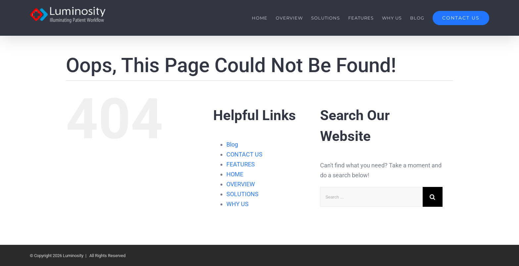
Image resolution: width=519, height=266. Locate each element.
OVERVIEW (240, 184)
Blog (232, 144)
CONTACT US (244, 154)
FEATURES (240, 164)
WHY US (237, 203)
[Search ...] (371, 197)
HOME (234, 174)
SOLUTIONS (242, 194)
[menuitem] (264, 18)
